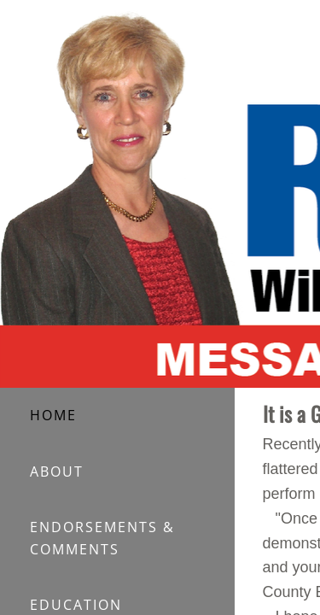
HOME (53, 415)
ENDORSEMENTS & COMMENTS (102, 538)
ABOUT (57, 471)
